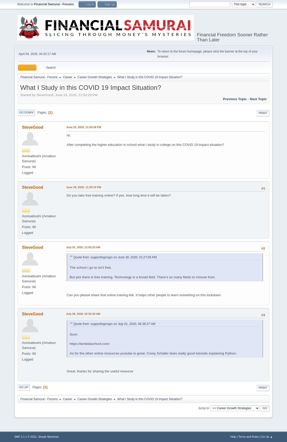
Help (233, 436)
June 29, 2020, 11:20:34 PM (83, 187)
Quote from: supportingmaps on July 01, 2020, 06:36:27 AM (114, 324)
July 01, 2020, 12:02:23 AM (83, 247)
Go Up (23, 387)
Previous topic (235, 99)
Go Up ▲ (267, 436)
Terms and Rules (248, 436)
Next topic (258, 99)
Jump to (203, 408)
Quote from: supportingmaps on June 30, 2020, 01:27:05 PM (115, 257)
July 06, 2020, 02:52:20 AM (83, 313)
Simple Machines (48, 436)
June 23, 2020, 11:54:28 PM (83, 127)
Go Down (26, 112)
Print (263, 113)
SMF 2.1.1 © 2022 (25, 436)
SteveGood (32, 127)
